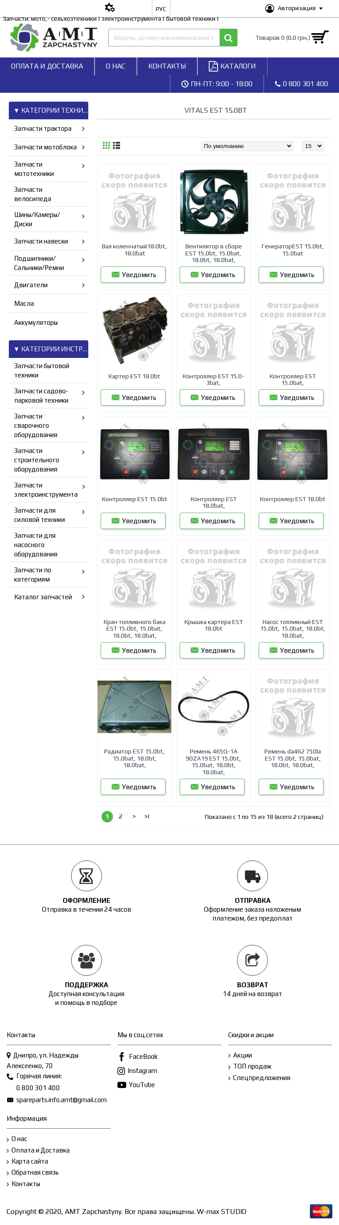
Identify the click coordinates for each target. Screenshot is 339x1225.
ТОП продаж (249, 1066)
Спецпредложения (259, 1078)
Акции (240, 1055)
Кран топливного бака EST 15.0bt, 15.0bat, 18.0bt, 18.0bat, (135, 628)
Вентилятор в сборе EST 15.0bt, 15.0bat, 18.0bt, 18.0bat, (213, 253)
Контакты (23, 1184)
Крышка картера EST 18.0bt (214, 625)
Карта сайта (27, 1161)
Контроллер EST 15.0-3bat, (214, 379)
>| (147, 816)
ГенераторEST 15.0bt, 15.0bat (293, 249)
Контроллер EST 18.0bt (292, 498)
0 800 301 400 (33, 1088)
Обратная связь (33, 1172)
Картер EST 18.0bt (134, 376)
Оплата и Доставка (38, 1150)
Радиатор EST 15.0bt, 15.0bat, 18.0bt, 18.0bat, (134, 758)
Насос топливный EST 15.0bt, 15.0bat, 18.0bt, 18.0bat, (292, 628)
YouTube (136, 1085)
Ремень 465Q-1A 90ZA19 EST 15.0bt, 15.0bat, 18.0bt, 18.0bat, (213, 761)
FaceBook (137, 1057)
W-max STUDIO (221, 1211)
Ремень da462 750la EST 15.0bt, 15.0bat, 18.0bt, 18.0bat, (292, 758)
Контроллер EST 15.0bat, (293, 379)
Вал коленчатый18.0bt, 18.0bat (134, 249)
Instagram (137, 1071)
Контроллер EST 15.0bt (134, 498)
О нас (17, 1139)
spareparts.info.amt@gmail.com (57, 1100)
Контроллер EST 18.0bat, (214, 502)
